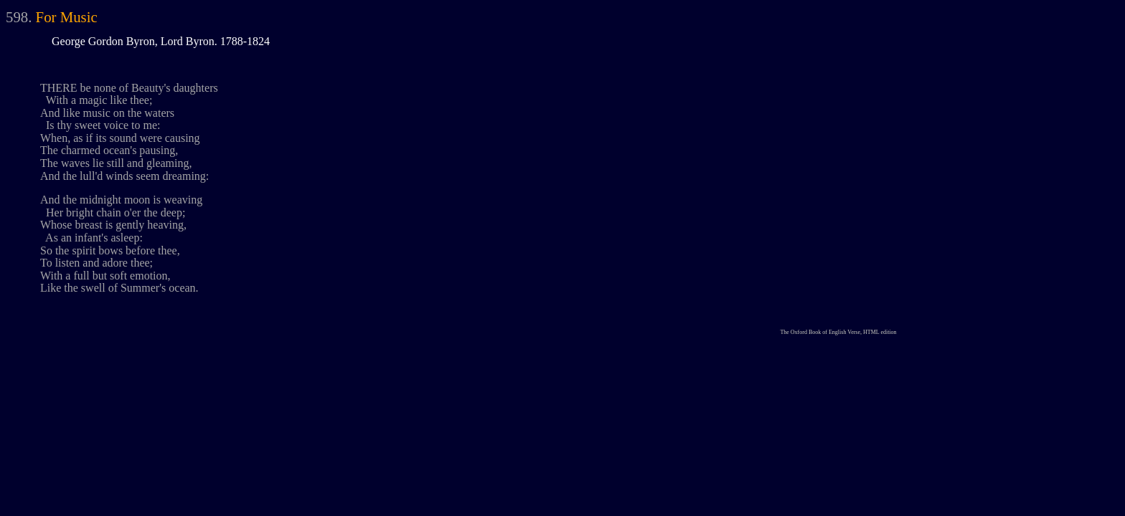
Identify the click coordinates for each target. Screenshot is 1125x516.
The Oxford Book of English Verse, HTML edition (838, 332)
